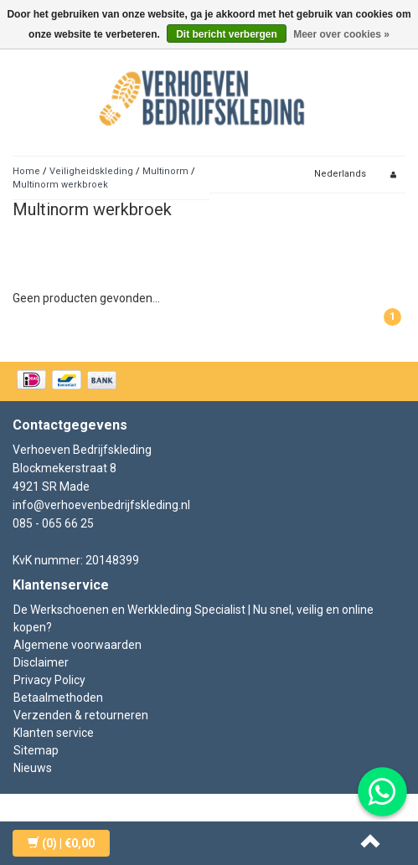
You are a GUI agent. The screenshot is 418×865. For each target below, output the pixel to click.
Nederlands (340, 173)
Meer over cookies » (341, 34)
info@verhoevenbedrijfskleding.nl (101, 505)
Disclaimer (41, 662)
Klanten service (53, 732)
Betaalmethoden (58, 697)
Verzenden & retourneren (80, 715)
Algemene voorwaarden (77, 644)
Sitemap (36, 750)
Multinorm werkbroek (60, 184)
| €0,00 (61, 843)
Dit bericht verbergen (226, 34)
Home (26, 171)
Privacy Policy (49, 680)
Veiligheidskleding (91, 171)
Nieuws (32, 768)
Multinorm (166, 171)
